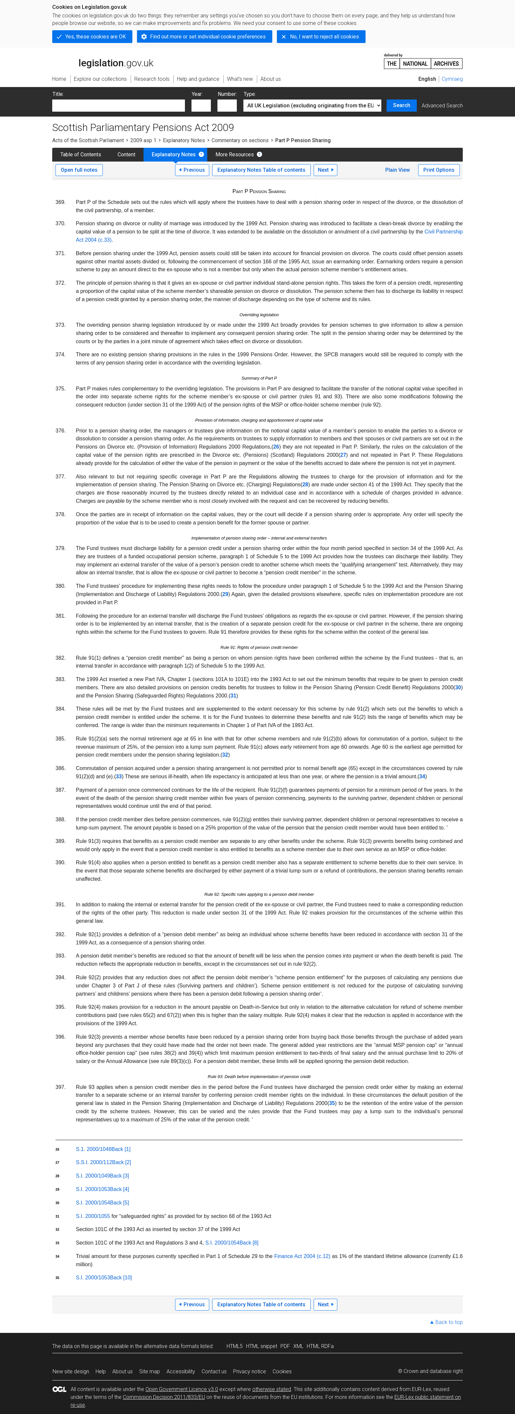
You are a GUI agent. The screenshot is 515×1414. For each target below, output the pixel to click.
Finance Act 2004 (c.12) (302, 1256)
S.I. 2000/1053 (93, 1189)
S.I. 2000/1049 (93, 1176)
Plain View (397, 170)
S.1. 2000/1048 (94, 1149)
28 (305, 484)
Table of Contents (80, 154)
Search (401, 105)
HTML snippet (261, 1346)
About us (122, 1371)
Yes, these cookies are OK (95, 36)
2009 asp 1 (143, 140)
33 (119, 776)
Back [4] (119, 1189)
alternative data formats (171, 1346)
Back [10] (121, 1277)
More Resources (234, 154)
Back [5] (119, 1202)
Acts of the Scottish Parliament (88, 140)
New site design (71, 1371)
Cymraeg (452, 79)
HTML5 (235, 1346)
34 (422, 776)
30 (458, 687)
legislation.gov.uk (102, 60)
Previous (194, 170)
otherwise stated (271, 1389)
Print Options (439, 170)
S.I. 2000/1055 (93, 1216)
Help (101, 1371)
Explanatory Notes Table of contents (261, 170)
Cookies (282, 1371)
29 (225, 594)
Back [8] (248, 1243)
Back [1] (121, 1149)
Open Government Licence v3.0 (182, 1389)
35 (332, 1103)
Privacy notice (249, 1371)
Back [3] (119, 1176)
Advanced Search (442, 105)
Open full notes (79, 170)
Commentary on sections (240, 140)
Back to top (449, 1322)
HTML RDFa (320, 1346)
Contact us (214, 1371)
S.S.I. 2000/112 (94, 1162)
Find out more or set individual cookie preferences (208, 36)
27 (343, 455)
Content (126, 154)
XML (298, 1346)
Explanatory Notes (184, 140)
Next (323, 170)
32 (225, 755)
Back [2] (121, 1162)
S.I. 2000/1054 (93, 1202)
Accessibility (181, 1371)
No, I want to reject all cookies (324, 36)
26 (276, 447)
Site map (149, 1371)
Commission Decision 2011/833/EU (164, 1397)
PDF (285, 1346)
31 (233, 695)
